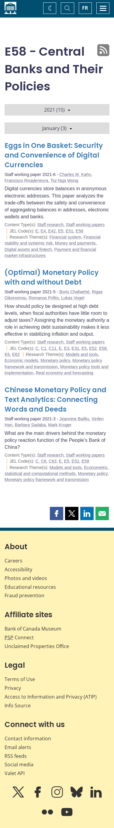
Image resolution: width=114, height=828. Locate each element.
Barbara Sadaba (30, 424)
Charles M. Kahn (75, 174)
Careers (13, 560)
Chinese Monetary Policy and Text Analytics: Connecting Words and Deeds (55, 399)
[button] (56, 513)
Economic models (21, 360)
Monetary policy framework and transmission (47, 479)
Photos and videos (26, 578)
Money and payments (75, 243)
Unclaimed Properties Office (37, 646)
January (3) (57, 128)
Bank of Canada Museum (33, 628)
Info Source (18, 705)
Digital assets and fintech (28, 249)
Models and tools (82, 354)
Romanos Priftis (44, 297)
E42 (52, 231)
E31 (75, 348)
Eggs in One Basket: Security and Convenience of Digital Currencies (54, 155)
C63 (53, 461)
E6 (7, 354)
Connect (19, 637)
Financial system (65, 237)
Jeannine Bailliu (74, 418)
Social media (19, 764)
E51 (69, 231)
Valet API (15, 773)
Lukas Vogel (72, 297)
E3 (66, 348)
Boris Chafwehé (74, 291)
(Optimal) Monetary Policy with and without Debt (51, 277)
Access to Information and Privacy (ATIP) (51, 696)
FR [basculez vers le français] (85, 8)
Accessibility (18, 569)
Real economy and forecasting (64, 372)
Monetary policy (55, 360)
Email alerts (18, 747)
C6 (43, 461)
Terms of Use (20, 679)
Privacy (13, 688)
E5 (60, 231)
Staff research (50, 224)
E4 (43, 231)
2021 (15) (57, 109)
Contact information (28, 738)
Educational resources (30, 587)
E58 (79, 231)
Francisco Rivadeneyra (26, 180)
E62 (16, 354)
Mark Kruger (59, 424)
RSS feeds (16, 756)
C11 (53, 348)
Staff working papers (85, 224)
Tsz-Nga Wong (64, 180)
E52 (93, 348)
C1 (43, 348)
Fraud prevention (24, 595)
